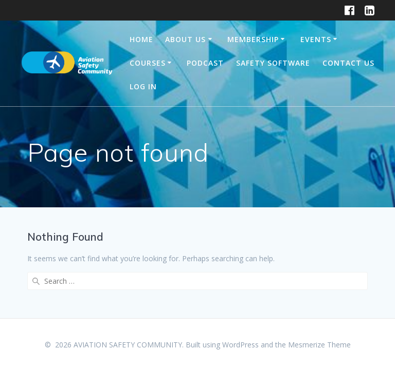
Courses (148, 63)
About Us (185, 39)
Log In (143, 86)
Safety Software (273, 63)
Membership (253, 39)
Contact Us (348, 63)
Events (315, 39)
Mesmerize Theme (319, 344)
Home (141, 39)
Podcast (205, 63)
